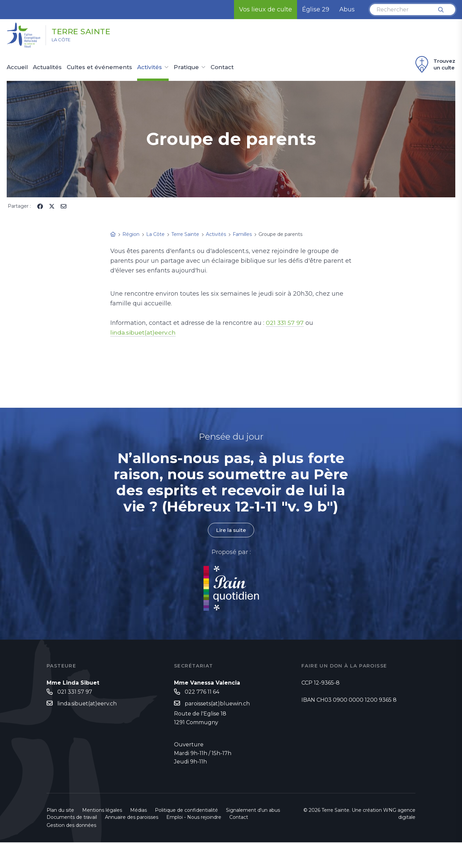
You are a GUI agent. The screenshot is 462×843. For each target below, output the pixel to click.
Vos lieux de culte (265, 9)
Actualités (47, 67)
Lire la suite (231, 530)
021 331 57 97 (285, 323)
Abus (347, 9)
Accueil (17, 67)
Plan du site (60, 811)
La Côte (64, 40)
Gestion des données (71, 826)
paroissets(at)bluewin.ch (217, 704)
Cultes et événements (99, 67)
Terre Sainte (87, 31)
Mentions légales (102, 811)
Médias (138, 811)
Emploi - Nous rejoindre (193, 818)
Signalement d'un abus (253, 811)
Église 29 (315, 9)
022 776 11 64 (202, 692)
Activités (149, 67)
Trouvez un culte (434, 64)
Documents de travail (72, 818)
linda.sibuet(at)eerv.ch (143, 332)
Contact (222, 67)
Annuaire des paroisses (131, 818)
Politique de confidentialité (186, 811)
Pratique (186, 67)
